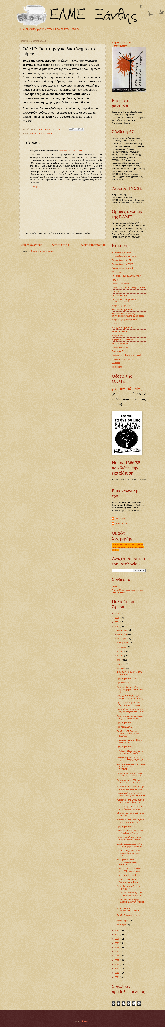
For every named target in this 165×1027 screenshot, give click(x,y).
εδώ (113, 482)
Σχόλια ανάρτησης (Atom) (42, 251)
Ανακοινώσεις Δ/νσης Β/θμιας (124, 256)
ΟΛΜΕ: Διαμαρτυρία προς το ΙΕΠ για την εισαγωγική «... (129, 894)
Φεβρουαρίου (123, 920)
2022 (117, 930)
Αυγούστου (122, 647)
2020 (117, 939)
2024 (117, 622)
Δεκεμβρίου (122, 630)
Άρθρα (115, 280)
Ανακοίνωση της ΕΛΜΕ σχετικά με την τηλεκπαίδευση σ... (130, 801)
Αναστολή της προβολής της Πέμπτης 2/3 (129, 887)
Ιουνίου (120, 655)
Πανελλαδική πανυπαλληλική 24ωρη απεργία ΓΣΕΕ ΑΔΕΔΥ (131, 794)
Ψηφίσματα (117, 367)
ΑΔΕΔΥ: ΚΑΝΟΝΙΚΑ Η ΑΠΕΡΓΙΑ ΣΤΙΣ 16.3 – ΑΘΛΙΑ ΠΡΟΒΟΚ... (131, 766)
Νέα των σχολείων (120, 343)
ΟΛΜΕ (115, 586)
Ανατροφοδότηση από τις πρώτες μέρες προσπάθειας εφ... (130, 689)
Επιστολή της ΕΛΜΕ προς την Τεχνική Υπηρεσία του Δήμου (130, 710)
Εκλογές (115, 324)
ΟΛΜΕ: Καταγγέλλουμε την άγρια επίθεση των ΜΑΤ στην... (128, 852)
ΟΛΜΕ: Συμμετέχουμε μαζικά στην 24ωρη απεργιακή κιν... (130, 845)
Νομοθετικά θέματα (120, 347)
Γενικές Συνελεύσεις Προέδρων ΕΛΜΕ (128, 287)
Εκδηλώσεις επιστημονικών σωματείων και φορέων (124, 300)
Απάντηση (34, 186)
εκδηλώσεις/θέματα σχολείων (124, 320)
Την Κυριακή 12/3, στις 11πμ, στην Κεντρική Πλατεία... (129, 807)
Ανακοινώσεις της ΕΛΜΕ (122, 264)
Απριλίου (121, 664)
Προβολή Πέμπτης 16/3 (127, 747)
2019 (117, 943)
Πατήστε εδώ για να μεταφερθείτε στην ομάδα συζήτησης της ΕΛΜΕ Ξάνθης (128, 547)
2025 (117, 618)
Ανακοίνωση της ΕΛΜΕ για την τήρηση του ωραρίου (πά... (130, 787)
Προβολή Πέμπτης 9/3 (126, 826)
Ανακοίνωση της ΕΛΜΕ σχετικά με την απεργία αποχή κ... (130, 781)
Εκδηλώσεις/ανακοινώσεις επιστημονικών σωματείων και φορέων (129, 314)
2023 (117, 626)
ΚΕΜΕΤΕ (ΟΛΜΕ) (120, 331)
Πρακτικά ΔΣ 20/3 (124, 727)
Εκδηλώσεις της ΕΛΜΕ (122, 309)
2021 (117, 934)
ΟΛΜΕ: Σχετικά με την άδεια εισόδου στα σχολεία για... (129, 838)
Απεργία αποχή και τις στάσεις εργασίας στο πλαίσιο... (130, 717)
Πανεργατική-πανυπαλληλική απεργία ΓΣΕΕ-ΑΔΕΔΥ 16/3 (130, 759)
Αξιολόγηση (117, 272)
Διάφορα (115, 291)
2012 (117, 973)
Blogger (85, 1021)
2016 (117, 956)
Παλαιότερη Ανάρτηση (92, 244)
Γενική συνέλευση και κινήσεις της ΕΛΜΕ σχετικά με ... (130, 869)
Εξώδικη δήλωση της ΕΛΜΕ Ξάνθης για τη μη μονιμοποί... (131, 704)
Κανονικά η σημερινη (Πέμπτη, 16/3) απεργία (130, 741)
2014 (117, 964)
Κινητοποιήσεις (118, 335)
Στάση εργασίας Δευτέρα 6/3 (129, 875)
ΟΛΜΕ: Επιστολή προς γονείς (130, 915)
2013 (117, 968)
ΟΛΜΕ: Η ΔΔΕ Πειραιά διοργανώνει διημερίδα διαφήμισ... (128, 733)
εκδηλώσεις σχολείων (121, 306)
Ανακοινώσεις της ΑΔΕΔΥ (123, 260)
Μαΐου (120, 660)
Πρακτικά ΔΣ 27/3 (124, 683)
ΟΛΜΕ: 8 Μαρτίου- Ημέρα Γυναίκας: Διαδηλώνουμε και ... (130, 901)
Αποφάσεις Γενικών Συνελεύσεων (126, 276)
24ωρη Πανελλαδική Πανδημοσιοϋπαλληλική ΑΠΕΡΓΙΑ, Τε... (128, 862)
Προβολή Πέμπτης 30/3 (127, 678)
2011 (117, 977)
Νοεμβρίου (122, 634)
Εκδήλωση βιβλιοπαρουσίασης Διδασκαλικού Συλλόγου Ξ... (130, 752)
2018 (117, 947)
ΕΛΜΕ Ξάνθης (121, 523)
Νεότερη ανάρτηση (30, 244)
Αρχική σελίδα (60, 244)
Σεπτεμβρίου (123, 643)
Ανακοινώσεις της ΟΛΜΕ (41, 133)
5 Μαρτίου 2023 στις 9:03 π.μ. (72, 151)
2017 (117, 951)
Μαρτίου (121, 668)
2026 (117, 613)
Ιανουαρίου (122, 925)
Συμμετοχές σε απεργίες (122, 359)
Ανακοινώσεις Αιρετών (121, 252)
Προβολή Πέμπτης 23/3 (127, 722)
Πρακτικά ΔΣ (117, 351)
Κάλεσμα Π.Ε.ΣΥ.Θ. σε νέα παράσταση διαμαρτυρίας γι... (131, 697)
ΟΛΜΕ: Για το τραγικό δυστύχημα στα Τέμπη (127, 880)
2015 (117, 960)
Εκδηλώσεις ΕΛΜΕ (120, 295)
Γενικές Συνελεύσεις (120, 284)
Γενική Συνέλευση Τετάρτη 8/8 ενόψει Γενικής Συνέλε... (130, 832)
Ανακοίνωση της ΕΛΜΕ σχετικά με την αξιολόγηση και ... (130, 821)
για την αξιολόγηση (129, 389)
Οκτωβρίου (122, 638)
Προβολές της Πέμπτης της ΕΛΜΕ (127, 355)
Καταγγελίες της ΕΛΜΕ (122, 327)
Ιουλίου (120, 651)
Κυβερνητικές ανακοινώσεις (124, 339)
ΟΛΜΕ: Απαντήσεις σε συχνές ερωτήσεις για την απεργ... (130, 774)
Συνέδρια (116, 363)
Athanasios (120, 518)
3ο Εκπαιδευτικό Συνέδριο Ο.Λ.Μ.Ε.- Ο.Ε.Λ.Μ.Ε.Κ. (128, 909)
